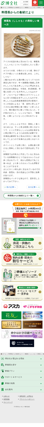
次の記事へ (33, 187)
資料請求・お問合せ (26, 400)
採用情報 (7, 403)
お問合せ (25, 4)
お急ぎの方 (34, 4)
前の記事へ (11, 187)
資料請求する (27, 234)
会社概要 (25, 1)
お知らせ (7, 400)
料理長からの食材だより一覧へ (21, 196)
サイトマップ (8, 406)
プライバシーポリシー (27, 403)
